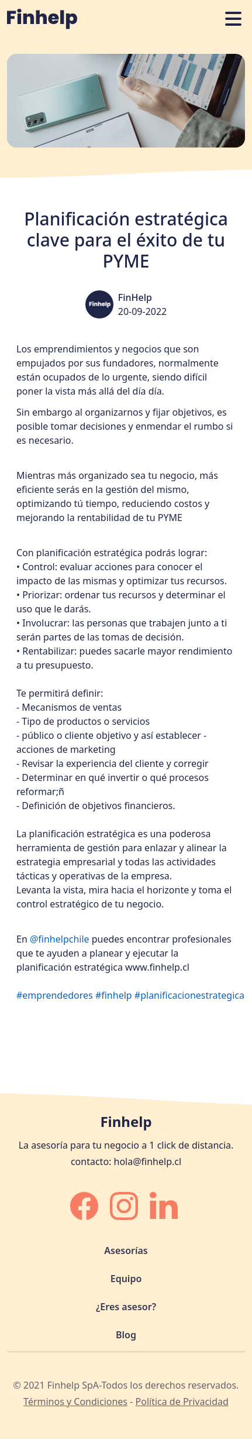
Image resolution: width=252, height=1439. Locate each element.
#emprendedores (54, 995)
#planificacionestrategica (189, 995)
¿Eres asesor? (126, 1306)
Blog (126, 1334)
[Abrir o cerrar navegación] (233, 18)
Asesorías (125, 1250)
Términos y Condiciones (75, 1401)
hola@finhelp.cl (148, 1161)
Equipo (126, 1278)
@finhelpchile (59, 939)
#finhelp (113, 995)
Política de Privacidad (182, 1401)
